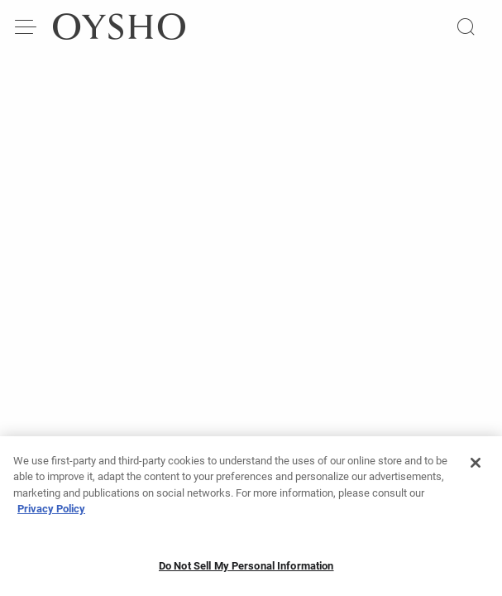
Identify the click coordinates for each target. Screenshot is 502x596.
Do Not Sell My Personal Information (246, 571)
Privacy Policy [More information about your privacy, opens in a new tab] (51, 513)
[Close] (475, 467)
